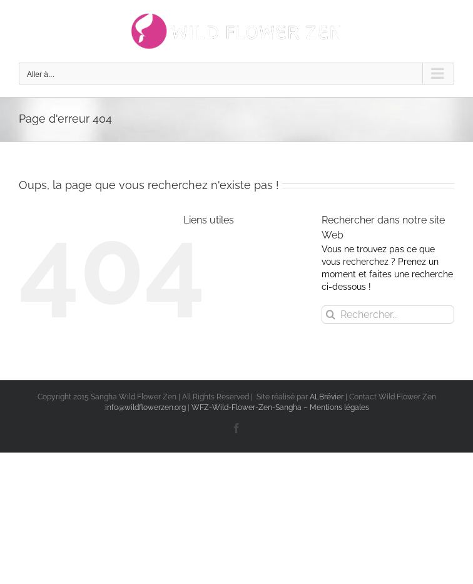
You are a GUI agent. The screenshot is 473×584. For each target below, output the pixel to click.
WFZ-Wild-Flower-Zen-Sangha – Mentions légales (280, 407)
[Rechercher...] (388, 314)
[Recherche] (331, 314)
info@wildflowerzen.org (145, 407)
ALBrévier (327, 396)
